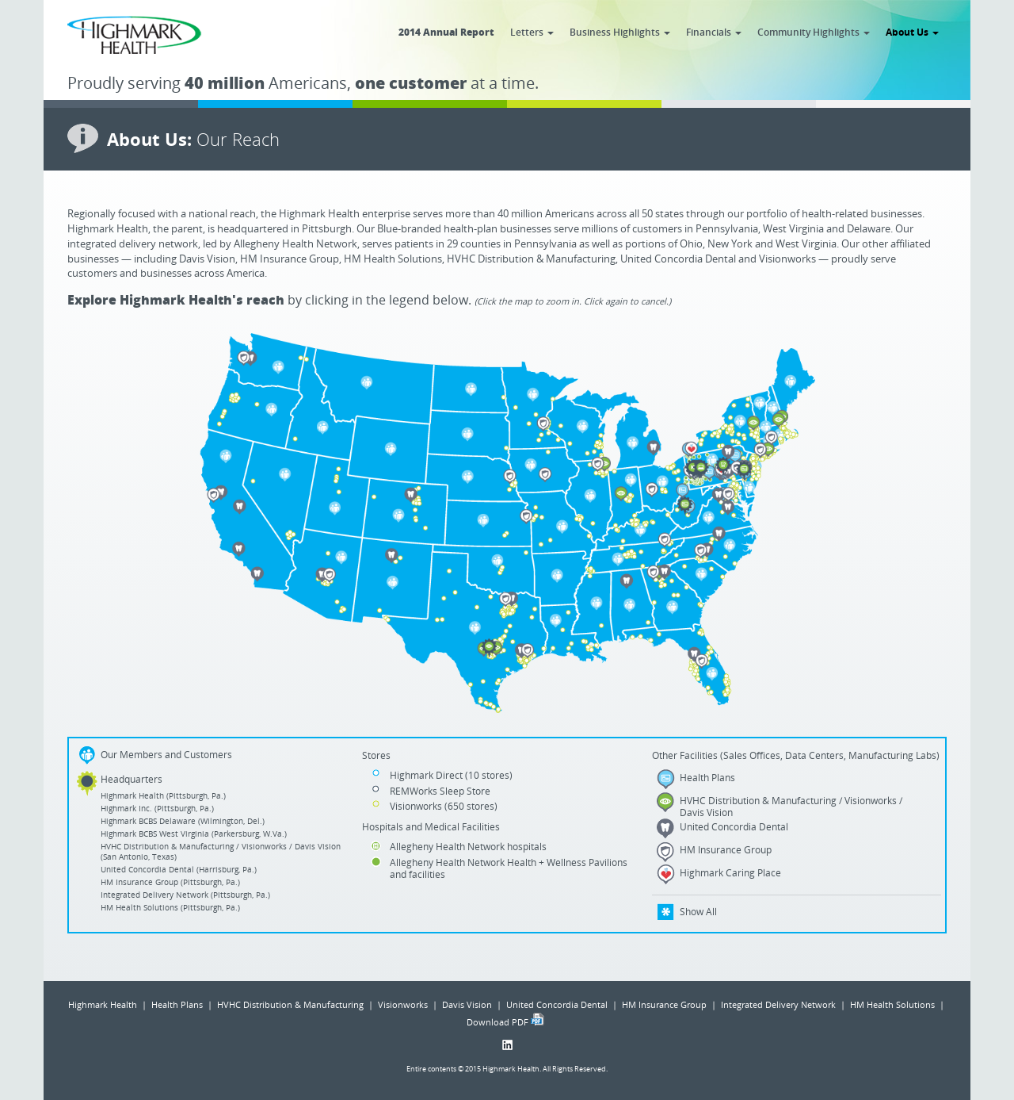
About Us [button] (912, 31)
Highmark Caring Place (730, 872)
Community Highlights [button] (813, 31)
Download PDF (497, 1022)
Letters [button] (532, 31)
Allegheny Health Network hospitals (468, 846)
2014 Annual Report (446, 31)
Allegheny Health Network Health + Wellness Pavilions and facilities (508, 868)
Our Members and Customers (166, 754)
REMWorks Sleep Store (440, 790)
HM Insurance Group (726, 849)
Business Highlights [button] (620, 31)
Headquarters (131, 779)
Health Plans (707, 777)
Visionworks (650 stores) (443, 805)
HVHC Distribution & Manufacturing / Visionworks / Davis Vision (791, 806)
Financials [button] (713, 31)
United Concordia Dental (734, 826)
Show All (698, 911)
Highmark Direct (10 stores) (451, 774)
